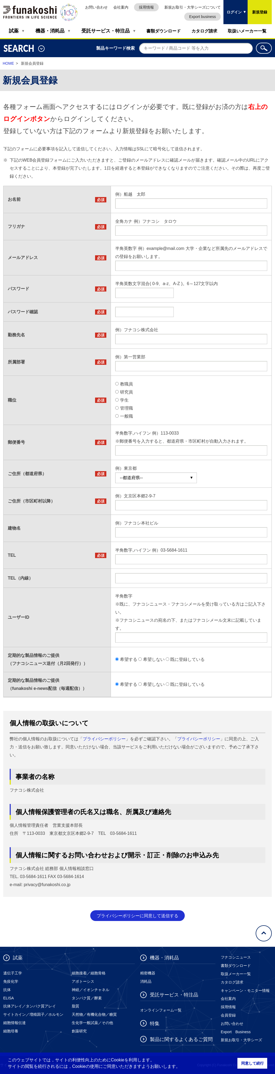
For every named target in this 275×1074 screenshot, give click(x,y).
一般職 (126, 416)
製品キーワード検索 (115, 48)
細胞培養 (10, 1031)
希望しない (154, 659)
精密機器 (147, 973)
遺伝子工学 (12, 973)
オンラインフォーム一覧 (161, 1010)
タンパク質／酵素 (87, 998)
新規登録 (259, 12)
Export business (202, 16)
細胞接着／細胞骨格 (89, 973)
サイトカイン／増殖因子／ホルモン (33, 1014)
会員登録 (228, 1015)
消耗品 (145, 981)
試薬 (14, 31)
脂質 (75, 1006)
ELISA (8, 998)
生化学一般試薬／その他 (92, 1023)
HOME (8, 63)
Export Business (236, 1032)
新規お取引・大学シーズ (241, 1040)
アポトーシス (83, 981)
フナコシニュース (236, 957)
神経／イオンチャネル (90, 990)
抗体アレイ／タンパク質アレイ (29, 1006)
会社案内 (120, 7)
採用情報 (146, 7)
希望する (128, 659)
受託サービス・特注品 (105, 31)
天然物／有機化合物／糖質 (94, 1014)
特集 (155, 1023)
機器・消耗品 (49, 31)
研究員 (126, 392)
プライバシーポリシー (104, 739)
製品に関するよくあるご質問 (181, 1039)
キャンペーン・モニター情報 (245, 990)
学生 (124, 400)
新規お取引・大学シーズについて (192, 7)
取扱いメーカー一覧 (247, 31)
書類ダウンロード (163, 31)
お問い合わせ (96, 7)
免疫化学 (10, 981)
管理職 (126, 408)
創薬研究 (79, 1031)
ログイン (232, 7)
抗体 (7, 990)
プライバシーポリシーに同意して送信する (137, 915)
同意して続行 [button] (252, 1063)
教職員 (126, 384)
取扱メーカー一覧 (236, 974)
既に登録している (187, 659)
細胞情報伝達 (14, 1023)
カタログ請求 (204, 31)
